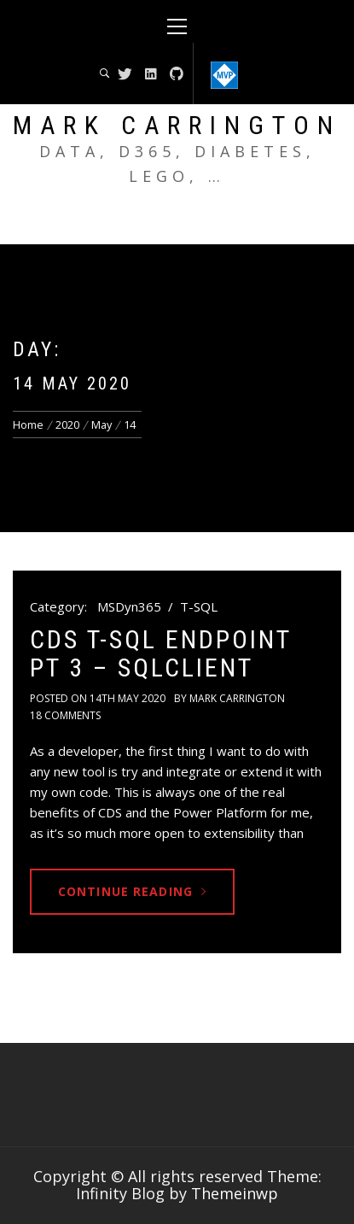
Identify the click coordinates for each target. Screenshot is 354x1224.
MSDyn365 (129, 606)
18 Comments (65, 715)
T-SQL (199, 606)
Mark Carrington (177, 125)
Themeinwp (234, 1193)
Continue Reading (132, 891)
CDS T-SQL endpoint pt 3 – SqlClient (160, 653)
